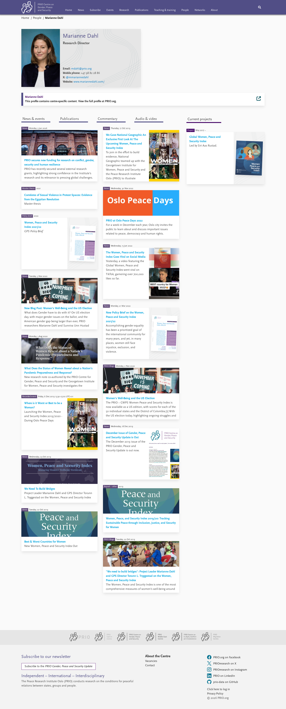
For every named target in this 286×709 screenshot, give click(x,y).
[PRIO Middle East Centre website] (155, 640)
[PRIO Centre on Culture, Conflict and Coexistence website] (182, 640)
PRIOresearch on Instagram (227, 669)
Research (124, 10)
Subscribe (95, 10)
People (185, 10)
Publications (141, 10)
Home (68, 10)
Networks (200, 10)
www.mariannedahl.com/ (89, 81)
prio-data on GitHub (222, 682)
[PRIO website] (78, 640)
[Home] (37, 8)
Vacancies (151, 661)
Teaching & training (165, 10)
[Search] (259, 7)
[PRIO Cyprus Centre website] (102, 640)
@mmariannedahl (77, 77)
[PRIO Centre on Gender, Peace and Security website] (127, 640)
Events (109, 10)
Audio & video (146, 119)
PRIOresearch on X (221, 663)
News (81, 10)
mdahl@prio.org (81, 68)
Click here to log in (218, 689)
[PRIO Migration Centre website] (209, 640)
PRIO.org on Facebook (223, 657)
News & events (33, 119)
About (214, 10)
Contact (150, 665)
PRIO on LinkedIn (221, 676)
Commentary (107, 119)
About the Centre (157, 656)
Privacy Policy (215, 693)
